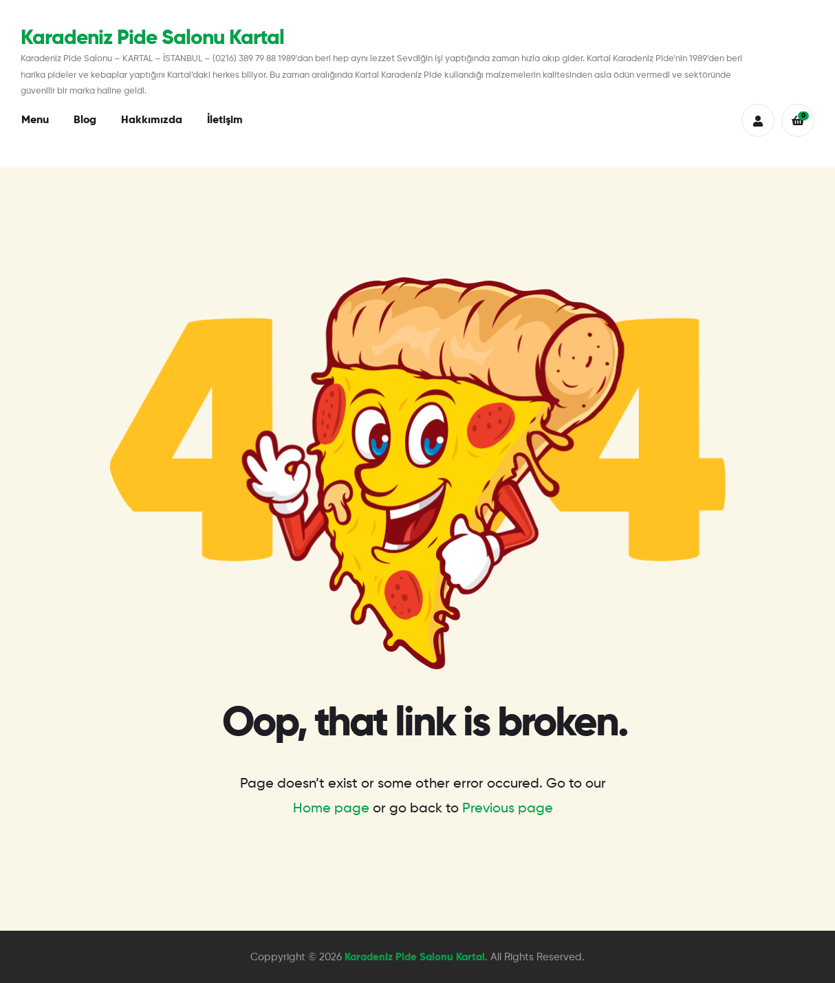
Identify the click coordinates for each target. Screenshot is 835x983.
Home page (331, 809)
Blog (85, 120)
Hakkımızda (151, 120)
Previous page (507, 809)
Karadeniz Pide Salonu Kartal (152, 38)
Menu (35, 120)
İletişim (225, 120)
